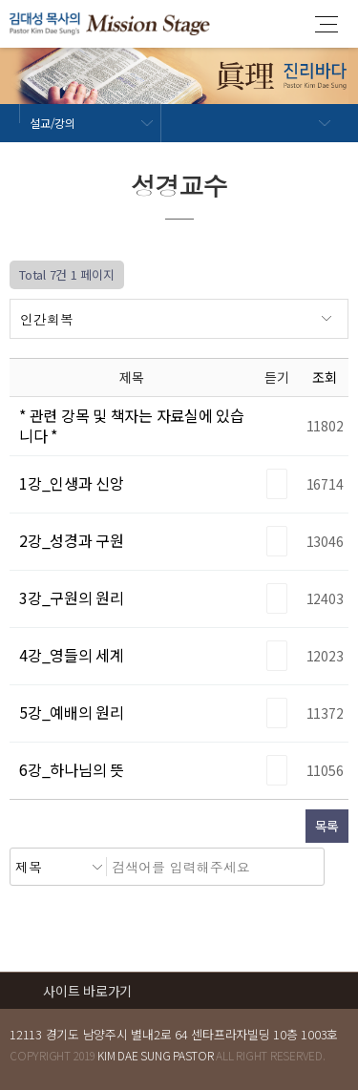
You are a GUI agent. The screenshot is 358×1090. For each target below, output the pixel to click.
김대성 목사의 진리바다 (110, 23)
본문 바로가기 (0, 0)
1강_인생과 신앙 (71, 483)
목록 (327, 825)
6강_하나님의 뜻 (71, 769)
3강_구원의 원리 (71, 597)
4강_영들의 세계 (71, 654)
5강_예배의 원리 (71, 712)
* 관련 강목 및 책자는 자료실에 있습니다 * (131, 425)
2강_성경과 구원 (71, 540)
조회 (324, 377)
